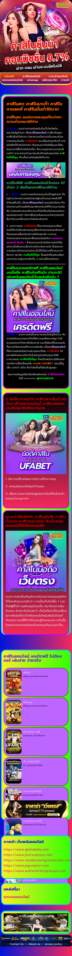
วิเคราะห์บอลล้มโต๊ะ (32, 791)
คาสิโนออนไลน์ (31, 76)
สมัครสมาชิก (49, 80)
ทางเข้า (65, 80)
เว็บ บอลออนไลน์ (31, 761)
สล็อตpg (27, 702)
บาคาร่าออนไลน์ (58, 76)
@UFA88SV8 (45, 378)
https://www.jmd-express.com (28, 854)
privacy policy (53, 944)
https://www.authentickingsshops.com (35, 870)
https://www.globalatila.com (26, 849)
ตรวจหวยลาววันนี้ (32, 821)
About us (34, 944)
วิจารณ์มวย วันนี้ (31, 731)
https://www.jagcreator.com (26, 865)
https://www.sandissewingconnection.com (38, 860)
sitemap (32, 80)
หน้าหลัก (9, 76)
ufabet (26, 672)
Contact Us (17, 944)
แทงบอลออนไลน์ (12, 80)
